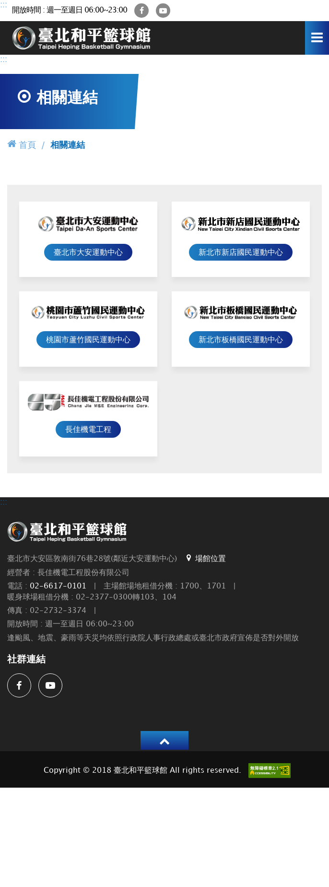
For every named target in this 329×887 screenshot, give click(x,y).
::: (3, 5)
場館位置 (205, 558)
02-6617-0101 (58, 586)
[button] (164, 740)
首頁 (21, 144)
